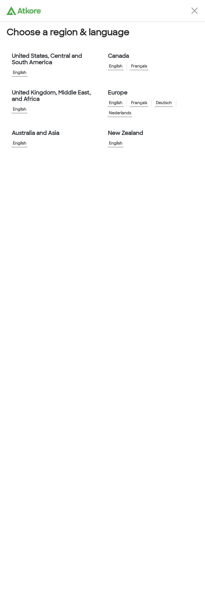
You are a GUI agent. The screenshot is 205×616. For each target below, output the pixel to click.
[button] (195, 11)
